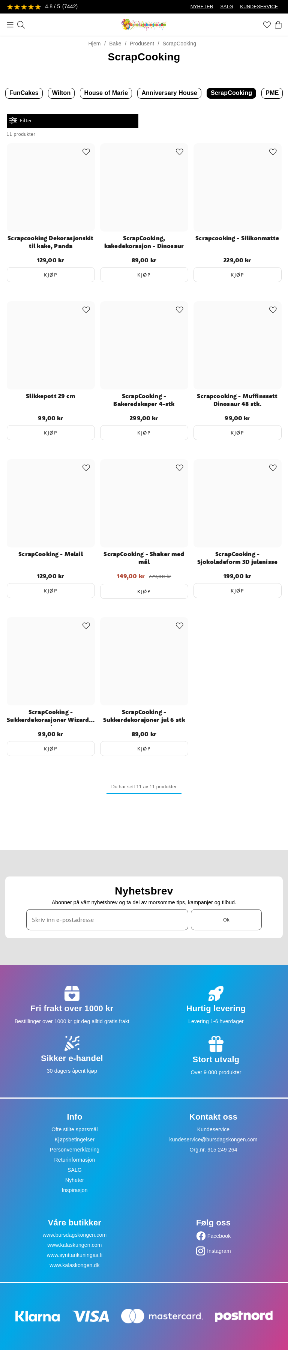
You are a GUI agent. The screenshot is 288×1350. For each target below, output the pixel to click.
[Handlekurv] (278, 25)
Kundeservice (213, 1129)
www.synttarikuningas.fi (75, 1255)
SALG (226, 6)
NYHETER (201, 6)
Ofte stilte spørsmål (74, 1129)
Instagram (219, 1251)
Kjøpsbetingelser (75, 1140)
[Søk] (21, 25)
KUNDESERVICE (259, 6)
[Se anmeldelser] (42, 7)
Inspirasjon (74, 1190)
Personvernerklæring (75, 1150)
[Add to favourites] (86, 152)
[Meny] (10, 25)
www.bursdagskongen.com (74, 1235)
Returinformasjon (74, 1160)
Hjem (94, 44)
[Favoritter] (267, 25)
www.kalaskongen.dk (74, 1265)
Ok (226, 919)
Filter (20, 121)
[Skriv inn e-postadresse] (107, 919)
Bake (115, 44)
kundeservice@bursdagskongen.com (214, 1140)
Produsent (142, 44)
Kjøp (50, 274)
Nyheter (74, 1180)
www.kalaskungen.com (74, 1245)
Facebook (219, 1236)
